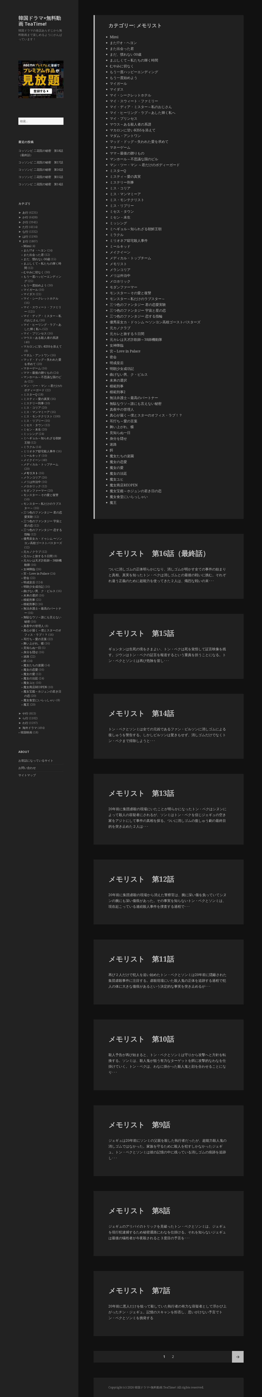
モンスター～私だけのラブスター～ (137, 298)
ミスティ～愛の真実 (36, 399)
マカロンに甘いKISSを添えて (42, 346)
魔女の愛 (29, 674)
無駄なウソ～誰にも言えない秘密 (136, 403)
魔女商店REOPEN (35, 687)
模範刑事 (29, 600)
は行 (25, 237)
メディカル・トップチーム (40, 464)
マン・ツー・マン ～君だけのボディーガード (145, 164)
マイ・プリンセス (35, 333)
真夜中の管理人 (33, 626)
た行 (25, 227)
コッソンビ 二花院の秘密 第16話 (40, 170)
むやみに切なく (33, 272)
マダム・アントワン (36, 355)
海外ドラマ (29, 728)
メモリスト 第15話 (141, 633)
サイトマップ (27, 775)
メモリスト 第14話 (141, 713)
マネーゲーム (32, 368)
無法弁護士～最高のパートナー (134, 397)
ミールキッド (32, 456)
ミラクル (29, 447)
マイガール (30, 290)
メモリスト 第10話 (141, 1039)
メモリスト (30, 473)
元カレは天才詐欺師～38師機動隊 (136, 339)
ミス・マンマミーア (36, 412)
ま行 (25, 241)
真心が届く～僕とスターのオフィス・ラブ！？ (146, 415)
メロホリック (32, 486)
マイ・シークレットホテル (40, 298)
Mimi (27, 246)
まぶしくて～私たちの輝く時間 (134, 60)
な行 (25, 232)
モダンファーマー (35, 491)
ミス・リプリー (33, 421)
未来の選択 (30, 595)
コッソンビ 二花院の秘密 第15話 (40, 177)
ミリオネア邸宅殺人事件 (39, 451)
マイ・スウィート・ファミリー (134, 101)
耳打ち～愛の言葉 (35, 639)
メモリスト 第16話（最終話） (159, 553)
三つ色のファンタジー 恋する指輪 (136, 316)
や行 (25, 713)
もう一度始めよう (35, 285)
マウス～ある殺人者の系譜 (40, 338)
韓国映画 (26, 732)
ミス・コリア (32, 408)
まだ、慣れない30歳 (36, 259)
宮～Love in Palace (36, 574)
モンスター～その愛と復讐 (40, 495)
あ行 (25, 213)
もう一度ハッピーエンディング (134, 72)
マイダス (29, 294)
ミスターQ (30, 394)
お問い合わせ (27, 768)
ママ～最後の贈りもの (38, 373)
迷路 (26, 656)
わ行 (25, 723)
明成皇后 (29, 582)
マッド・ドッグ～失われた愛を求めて (139, 141)
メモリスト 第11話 (141, 959)
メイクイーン (32, 460)
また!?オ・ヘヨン (34, 250)
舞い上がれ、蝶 (33, 643)
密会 (26, 578)
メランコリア (32, 477)
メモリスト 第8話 (139, 1210)
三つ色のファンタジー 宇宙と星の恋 (138, 310)
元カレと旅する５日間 (38, 556)
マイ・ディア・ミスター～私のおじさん (141, 106)
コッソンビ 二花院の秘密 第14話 (40, 184)
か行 (25, 217)
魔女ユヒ (29, 683)
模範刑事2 (30, 604)
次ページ (238, 1357)
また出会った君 (33, 255)
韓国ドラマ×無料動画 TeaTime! (39, 21)
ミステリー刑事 (33, 403)
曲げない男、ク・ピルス (39, 591)
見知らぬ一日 (32, 648)
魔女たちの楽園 (33, 665)
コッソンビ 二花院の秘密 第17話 (40, 162)
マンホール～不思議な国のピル (134, 159)
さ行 (25, 222)
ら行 (25, 718)
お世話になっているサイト (35, 761)
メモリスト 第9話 (139, 1124)
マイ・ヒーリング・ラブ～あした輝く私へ (142, 112)
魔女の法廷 (30, 678)
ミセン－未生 (32, 429)
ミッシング (30, 434)
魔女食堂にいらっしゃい (39, 700)
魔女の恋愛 (30, 670)
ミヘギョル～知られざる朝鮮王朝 (136, 229)
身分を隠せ (30, 652)
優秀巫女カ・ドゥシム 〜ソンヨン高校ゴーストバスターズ (155, 322)
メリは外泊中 (32, 482)
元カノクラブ (32, 552)
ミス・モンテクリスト (38, 416)
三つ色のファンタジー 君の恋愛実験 (138, 304)
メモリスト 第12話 (141, 879)
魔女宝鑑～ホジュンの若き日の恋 (136, 491)
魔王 (26, 705)
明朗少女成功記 (33, 587)
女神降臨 (29, 569)
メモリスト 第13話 (141, 793)
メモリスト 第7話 (139, 1290)
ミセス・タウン (33, 425)
